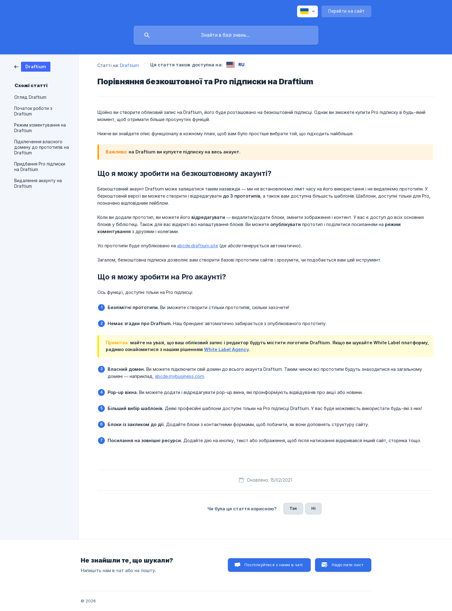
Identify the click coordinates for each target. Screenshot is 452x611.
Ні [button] (313, 508)
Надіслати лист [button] (347, 564)
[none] (307, 11)
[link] (32, 66)
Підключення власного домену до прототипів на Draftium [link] (41, 147)
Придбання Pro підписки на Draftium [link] (39, 166)
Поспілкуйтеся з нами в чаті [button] (274, 564)
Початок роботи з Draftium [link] (33, 111)
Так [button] (293, 508)
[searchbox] (226, 35)
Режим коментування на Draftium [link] (40, 128)
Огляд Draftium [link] (30, 97)
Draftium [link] (129, 65)
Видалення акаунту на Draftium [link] (38, 183)
